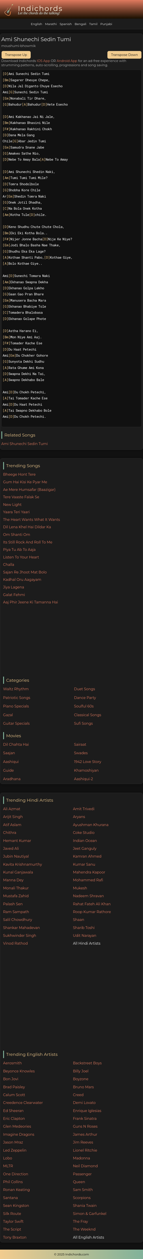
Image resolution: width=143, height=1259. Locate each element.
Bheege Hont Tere (19, 474)
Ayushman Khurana (91, 825)
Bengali (80, 24)
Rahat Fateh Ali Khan (92, 904)
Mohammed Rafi (88, 880)
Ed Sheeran (13, 1111)
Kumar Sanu (84, 864)
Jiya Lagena (13, 587)
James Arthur (85, 1134)
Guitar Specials (16, 723)
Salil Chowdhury (17, 920)
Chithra (9, 833)
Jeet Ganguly (84, 848)
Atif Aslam (12, 825)
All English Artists (88, 1237)
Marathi (51, 24)
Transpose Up (16, 55)
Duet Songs (84, 689)
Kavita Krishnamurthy (22, 864)
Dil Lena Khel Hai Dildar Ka (27, 527)
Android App (67, 61)
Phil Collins (13, 1182)
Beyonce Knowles (19, 1071)
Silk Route (12, 1214)
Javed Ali (11, 848)
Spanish (66, 24)
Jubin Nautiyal (16, 856)
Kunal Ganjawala (18, 872)
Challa (8, 564)
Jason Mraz (13, 1142)
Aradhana (12, 779)
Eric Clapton (14, 1118)
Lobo (7, 1158)
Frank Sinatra (85, 1118)
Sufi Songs (83, 723)
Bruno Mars (83, 1087)
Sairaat (80, 744)
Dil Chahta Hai (16, 744)
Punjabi (106, 24)
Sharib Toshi (84, 928)
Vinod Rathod (15, 943)
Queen (79, 1182)
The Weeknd (84, 1229)
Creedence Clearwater (23, 1103)
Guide (8, 770)
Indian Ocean (85, 841)
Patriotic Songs (16, 698)
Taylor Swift (13, 1221)
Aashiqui (11, 762)
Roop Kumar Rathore (92, 912)
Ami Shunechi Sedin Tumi (24, 444)
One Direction (15, 1174)
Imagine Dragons (18, 1134)
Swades (81, 753)
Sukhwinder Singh (19, 935)
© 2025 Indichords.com (71, 1254)
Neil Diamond (85, 1166)
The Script (12, 1229)
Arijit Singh (13, 817)
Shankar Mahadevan (21, 928)
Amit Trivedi (83, 809)
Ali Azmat (11, 809)
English (36, 24)
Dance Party (85, 698)
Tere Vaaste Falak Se (21, 497)
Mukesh (80, 888)
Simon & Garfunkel (89, 1214)
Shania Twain (85, 1206)
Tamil (93, 24)
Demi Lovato (84, 1103)
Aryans (79, 817)
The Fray (80, 1221)
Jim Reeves (83, 1142)
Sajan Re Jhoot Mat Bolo (25, 572)
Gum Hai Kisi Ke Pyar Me (25, 482)
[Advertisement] (73, 641)
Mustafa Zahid (16, 896)
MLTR (8, 1166)
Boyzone (80, 1079)
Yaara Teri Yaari (16, 512)
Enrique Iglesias (87, 1111)
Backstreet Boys (87, 1063)
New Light (12, 505)
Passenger (82, 1174)
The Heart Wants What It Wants (31, 520)
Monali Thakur (16, 888)
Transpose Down (124, 55)
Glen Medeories (17, 1126)
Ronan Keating (16, 1190)
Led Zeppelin (15, 1150)
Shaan (78, 920)
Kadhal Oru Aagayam (22, 579)
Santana (10, 1198)
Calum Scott (14, 1095)
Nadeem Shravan (88, 896)
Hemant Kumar (17, 841)
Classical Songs (87, 715)
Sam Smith (83, 1190)
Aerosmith (12, 1063)
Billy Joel (81, 1071)
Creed (78, 1095)
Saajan (9, 753)
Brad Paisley (14, 1087)
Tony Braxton (15, 1237)
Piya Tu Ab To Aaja (19, 549)
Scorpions (82, 1198)
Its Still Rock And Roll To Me (27, 542)
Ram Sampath (16, 912)
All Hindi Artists (86, 943)
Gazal (8, 715)
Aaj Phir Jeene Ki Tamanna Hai (30, 602)
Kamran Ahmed (87, 856)
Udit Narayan (84, 935)
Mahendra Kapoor (89, 872)
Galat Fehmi (14, 595)
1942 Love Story (87, 762)
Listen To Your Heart (21, 557)
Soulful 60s (84, 706)
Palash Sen (13, 904)
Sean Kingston (16, 1206)
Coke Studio (83, 833)
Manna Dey (13, 880)
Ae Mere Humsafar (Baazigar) (29, 490)
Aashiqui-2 (83, 779)
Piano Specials (16, 706)
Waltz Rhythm (16, 689)
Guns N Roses (85, 1126)
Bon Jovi (10, 1079)
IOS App (43, 61)
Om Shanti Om (16, 535)
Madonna (81, 1158)
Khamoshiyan (86, 770)
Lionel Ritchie (85, 1150)
